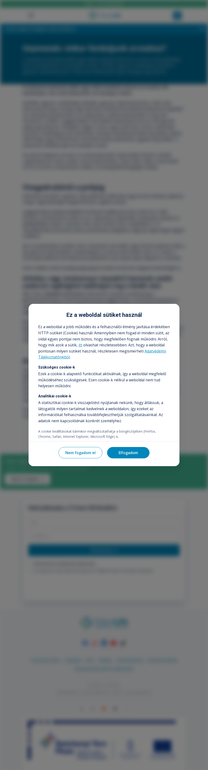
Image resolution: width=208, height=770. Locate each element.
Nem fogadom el (80, 452)
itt (80, 345)
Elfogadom (128, 452)
